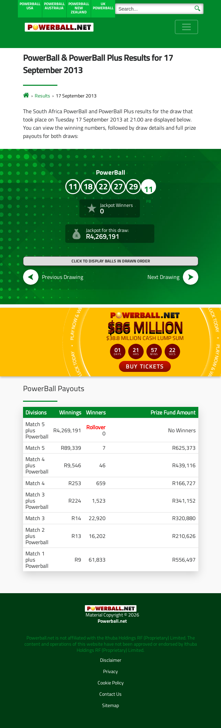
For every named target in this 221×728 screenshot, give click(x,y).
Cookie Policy (111, 682)
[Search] (159, 8)
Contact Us (110, 693)
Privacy (110, 671)
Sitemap (110, 705)
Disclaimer (110, 660)
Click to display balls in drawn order (110, 261)
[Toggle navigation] (186, 27)
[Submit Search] (197, 7)
